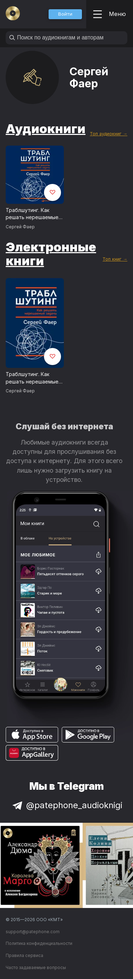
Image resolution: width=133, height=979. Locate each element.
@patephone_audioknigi (66, 805)
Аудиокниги (45, 128)
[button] (65, 14)
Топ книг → (114, 259)
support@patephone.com (33, 931)
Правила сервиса (24, 955)
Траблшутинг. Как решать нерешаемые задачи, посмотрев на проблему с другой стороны (33, 214)
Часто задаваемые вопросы (36, 967)
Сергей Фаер (20, 226)
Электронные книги (51, 253)
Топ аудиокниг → (108, 133)
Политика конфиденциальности (39, 943)
